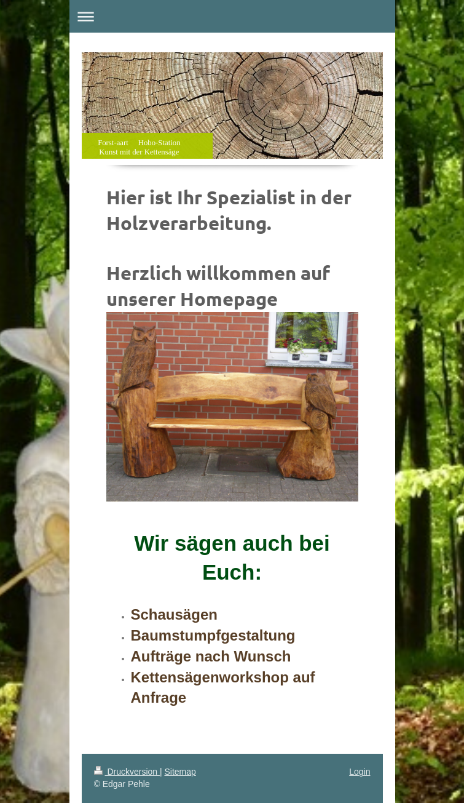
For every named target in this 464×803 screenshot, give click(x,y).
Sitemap (180, 772)
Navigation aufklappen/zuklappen (232, 16)
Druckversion (127, 772)
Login (359, 772)
